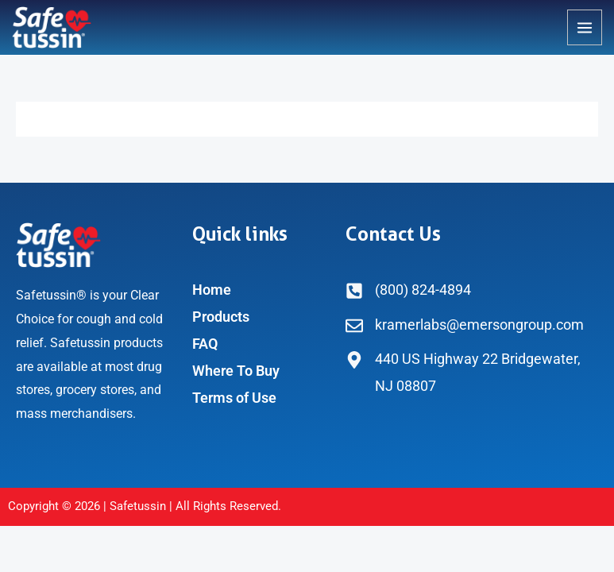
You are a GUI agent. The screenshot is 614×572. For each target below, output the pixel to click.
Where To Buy (236, 370)
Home (211, 289)
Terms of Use (234, 397)
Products (220, 316)
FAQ (205, 343)
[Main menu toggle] (584, 27)
